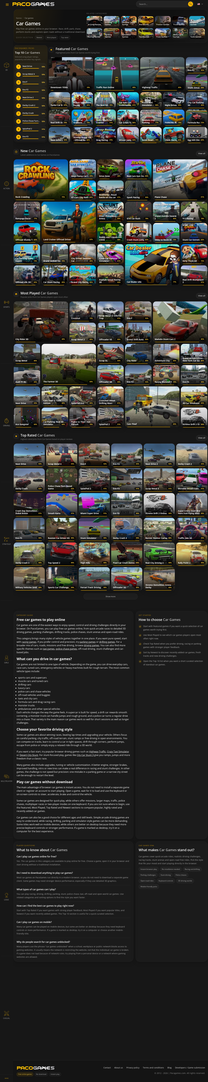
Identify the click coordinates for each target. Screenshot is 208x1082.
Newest (39, 37)
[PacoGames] (36, 1068)
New (33, 150)
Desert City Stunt (29, 755)
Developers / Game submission (190, 1067)
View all (201, 153)
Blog (169, 1067)
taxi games (49, 648)
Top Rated (38, 435)
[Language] (200, 4)
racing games (29, 641)
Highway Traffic (97, 751)
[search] (190, 4)
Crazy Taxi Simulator (118, 751)
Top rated (64, 37)
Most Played (39, 293)
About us (118, 1067)
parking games (88, 641)
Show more (110, 596)
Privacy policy (132, 1067)
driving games (91, 645)
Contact (107, 1067)
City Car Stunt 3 (85, 755)
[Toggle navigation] (7, 5)
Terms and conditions (153, 1067)
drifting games (107, 641)
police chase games (66, 648)
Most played (51, 37)
